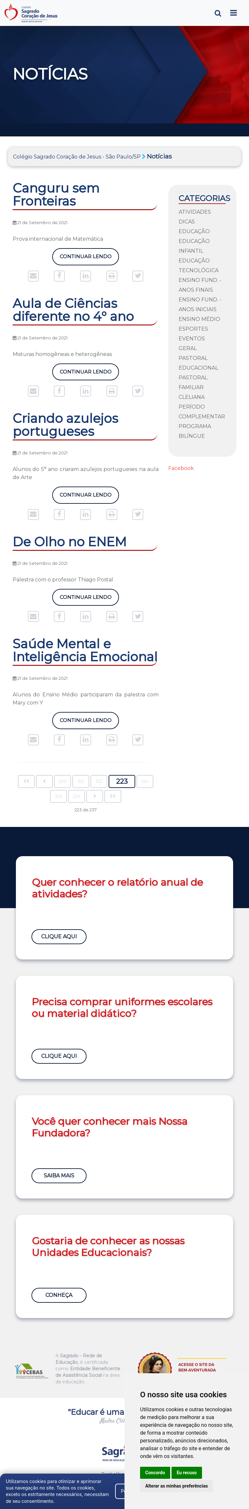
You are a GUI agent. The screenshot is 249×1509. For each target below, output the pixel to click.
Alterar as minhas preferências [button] (176, 1486)
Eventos (192, 339)
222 (99, 781)
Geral (188, 348)
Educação (194, 231)
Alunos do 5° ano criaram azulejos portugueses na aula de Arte (86, 473)
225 (58, 796)
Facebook (181, 468)
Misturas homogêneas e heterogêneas (62, 354)
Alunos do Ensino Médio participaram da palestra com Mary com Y (86, 698)
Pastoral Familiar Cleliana (193, 387)
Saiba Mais (59, 1175)
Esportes (193, 329)
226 (76, 796)
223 (122, 781)
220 (62, 781)
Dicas (187, 222)
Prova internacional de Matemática (58, 239)
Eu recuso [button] (187, 1472)
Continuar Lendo (86, 256)
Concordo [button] (155, 1472)
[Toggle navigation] (233, 12)
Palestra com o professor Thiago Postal (63, 580)
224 (144, 781)
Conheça (59, 1294)
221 (81, 781)
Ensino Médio (199, 319)
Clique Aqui (59, 935)
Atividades (195, 212)
